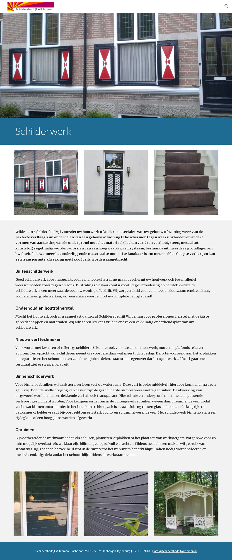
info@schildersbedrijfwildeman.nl (175, 551)
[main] (116, 131)
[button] (226, 6)
